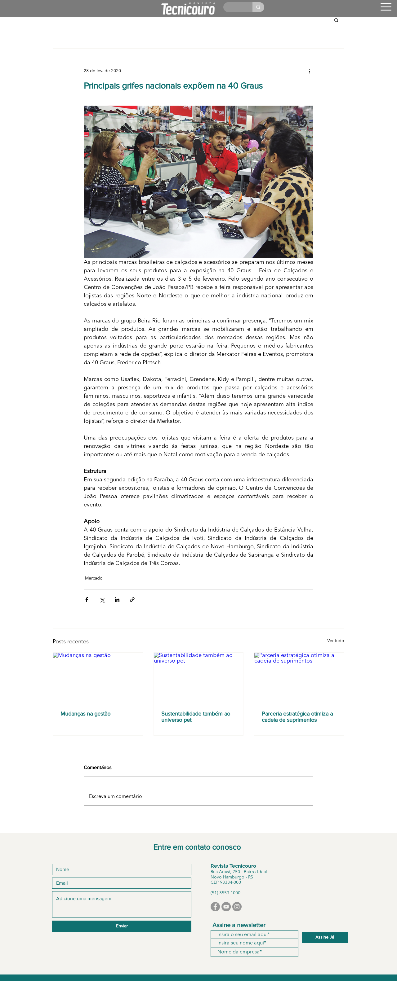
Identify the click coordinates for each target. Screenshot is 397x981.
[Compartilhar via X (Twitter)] (102, 599)
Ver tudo (335, 641)
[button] (386, 7)
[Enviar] (121, 926)
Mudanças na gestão (85, 714)
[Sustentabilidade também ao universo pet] (198, 678)
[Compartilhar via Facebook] (87, 599)
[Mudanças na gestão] (98, 678)
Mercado (94, 578)
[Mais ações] (309, 71)
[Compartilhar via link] (132, 599)
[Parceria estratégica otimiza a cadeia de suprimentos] (299, 678)
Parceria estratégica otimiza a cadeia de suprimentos (297, 717)
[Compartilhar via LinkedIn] (117, 599)
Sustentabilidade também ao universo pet (195, 717)
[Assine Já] (325, 937)
